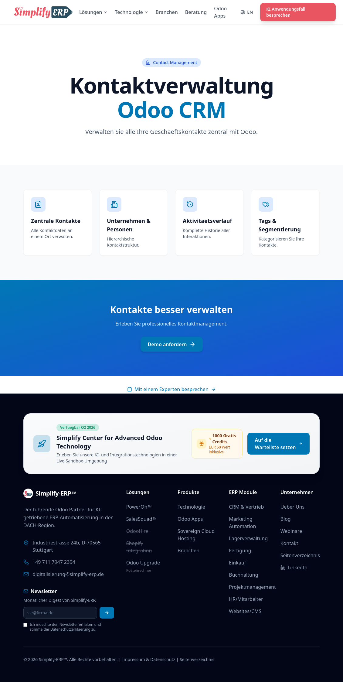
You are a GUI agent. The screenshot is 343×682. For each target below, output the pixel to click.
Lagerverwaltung (248, 538)
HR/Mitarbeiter (246, 599)
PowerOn (138, 506)
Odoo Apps (190, 519)
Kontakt (289, 543)
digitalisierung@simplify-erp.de (68, 574)
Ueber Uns (292, 506)
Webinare (291, 531)
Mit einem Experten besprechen (171, 389)
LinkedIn (293, 567)
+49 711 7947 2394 (53, 562)
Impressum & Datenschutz (148, 659)
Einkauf (237, 562)
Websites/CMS (245, 611)
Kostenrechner (138, 570)
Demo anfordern (171, 344)
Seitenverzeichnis (300, 555)
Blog (285, 519)
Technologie (191, 506)
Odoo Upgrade (143, 562)
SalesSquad (141, 519)
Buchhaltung (243, 574)
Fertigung (240, 550)
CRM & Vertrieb (246, 506)
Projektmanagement (252, 587)
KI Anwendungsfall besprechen (285, 12)
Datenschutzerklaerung (70, 629)
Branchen (188, 550)
